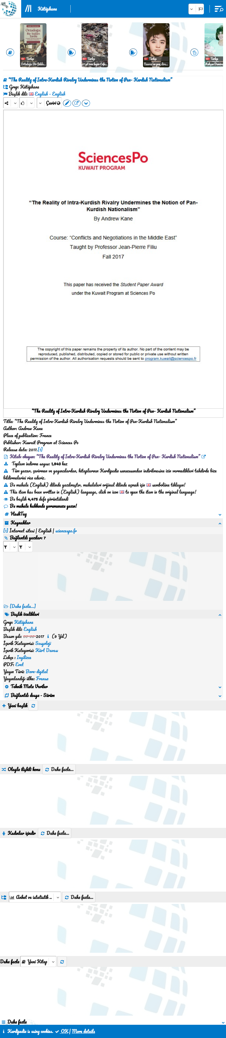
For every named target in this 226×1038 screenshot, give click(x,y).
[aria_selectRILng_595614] (25, 539)
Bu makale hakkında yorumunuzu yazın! (40, 505)
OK (61, 1031)
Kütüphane (47, 8)
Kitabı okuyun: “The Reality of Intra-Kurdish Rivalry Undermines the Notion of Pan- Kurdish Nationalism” (105, 456)
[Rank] (27, 103)
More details (83, 1031)
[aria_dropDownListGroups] (35, 826)
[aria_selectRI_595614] (10, 539)
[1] (40, 449)
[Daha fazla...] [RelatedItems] (23, 599)
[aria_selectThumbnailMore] (38, 891)
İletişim (102, 1010)
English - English (50, 93)
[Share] (11, 103)
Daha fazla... (59, 698)
